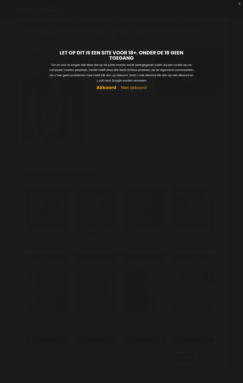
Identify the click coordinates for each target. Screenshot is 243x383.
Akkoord (106, 87)
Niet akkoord (133, 87)
